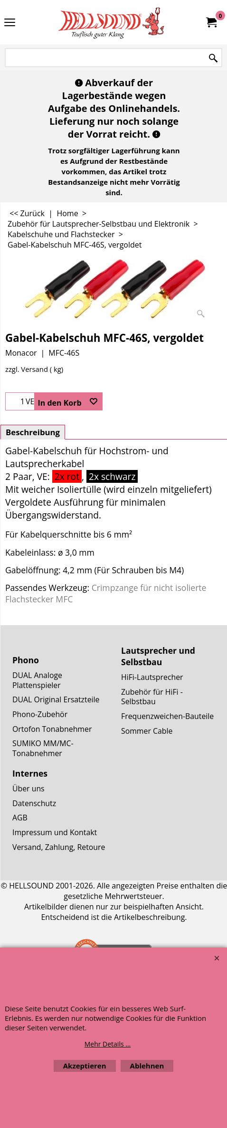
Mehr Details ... (108, 1043)
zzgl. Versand (26, 369)
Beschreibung (33, 432)
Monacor (21, 353)
